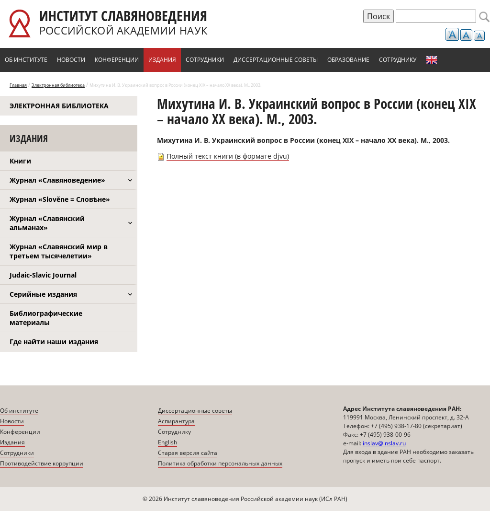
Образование (348, 60)
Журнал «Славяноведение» (57, 180)
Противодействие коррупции (41, 463)
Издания (162, 60)
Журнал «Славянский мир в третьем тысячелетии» (59, 251)
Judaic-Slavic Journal (43, 274)
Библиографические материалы (46, 318)
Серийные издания (43, 294)
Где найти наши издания (54, 341)
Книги (20, 160)
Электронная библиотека (58, 85)
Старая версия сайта (187, 453)
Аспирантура (176, 421)
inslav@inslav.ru (384, 443)
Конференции (117, 60)
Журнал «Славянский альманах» (47, 223)
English (431, 60)
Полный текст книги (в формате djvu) (228, 156)
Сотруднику (397, 60)
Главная (18, 85)
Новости (71, 60)
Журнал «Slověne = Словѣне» (60, 199)
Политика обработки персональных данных (220, 463)
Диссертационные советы (276, 60)
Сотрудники (205, 60)
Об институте (26, 60)
